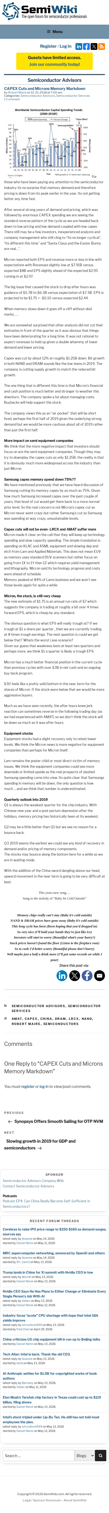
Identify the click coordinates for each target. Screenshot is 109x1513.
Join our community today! (54, 64)
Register (48, 46)
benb (19, 1363)
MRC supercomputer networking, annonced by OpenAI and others (54, 1253)
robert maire (26, 1024)
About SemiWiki (75, 1500)
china (46, 1019)
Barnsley (28, 1383)
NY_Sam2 (23, 1262)
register (27, 1086)
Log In (65, 46)
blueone (27, 1239)
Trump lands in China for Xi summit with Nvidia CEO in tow (48, 1272)
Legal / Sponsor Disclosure (42, 1500)
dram (60, 1019)
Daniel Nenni (25, 1243)
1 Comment (12, 99)
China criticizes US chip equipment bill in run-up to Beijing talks (51, 1339)
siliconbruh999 (32, 1325)
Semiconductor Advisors (38, 96)
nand (87, 1019)
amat (17, 1019)
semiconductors (61, 1024)
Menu (54, 31)
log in (43, 1086)
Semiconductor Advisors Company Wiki (33, 1181)
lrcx (74, 1019)
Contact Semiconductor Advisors (28, 1186)
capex (31, 1019)
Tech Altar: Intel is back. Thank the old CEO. (36, 1354)
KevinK (26, 1277)
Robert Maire (17, 92)
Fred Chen (22, 1329)
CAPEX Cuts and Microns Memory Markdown (44, 88)
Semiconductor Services (73, 96)
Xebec (26, 1301)
